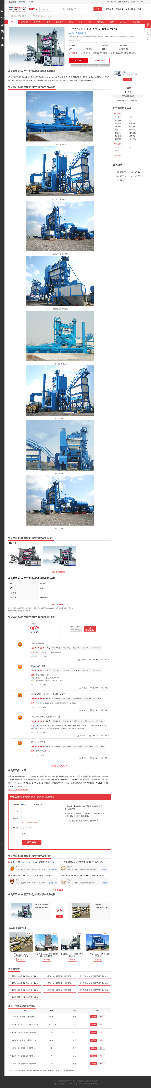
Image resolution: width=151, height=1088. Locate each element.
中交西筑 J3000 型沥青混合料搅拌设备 (23, 1064)
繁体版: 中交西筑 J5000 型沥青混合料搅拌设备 (59, 1070)
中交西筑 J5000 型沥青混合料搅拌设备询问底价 (60, 990)
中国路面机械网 (17, 9)
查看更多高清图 (58, 572)
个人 (23, 804)
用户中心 (32, 2)
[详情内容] (52, 869)
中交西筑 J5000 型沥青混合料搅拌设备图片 (94, 983)
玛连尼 (117, 148)
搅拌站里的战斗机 (38, 742)
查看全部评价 (76, 630)
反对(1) (95, 710)
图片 (80, 22)
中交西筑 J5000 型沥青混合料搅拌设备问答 (94, 990)
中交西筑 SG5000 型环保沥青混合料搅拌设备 (46, 955)
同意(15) (83, 736)
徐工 (131, 117)
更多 (139, 9)
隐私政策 (95, 1081)
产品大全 (109, 9)
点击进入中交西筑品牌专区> (18, 790)
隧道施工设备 (121, 176)
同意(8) (83, 659)
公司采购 (38, 804)
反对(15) (95, 659)
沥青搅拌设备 (23, 16)
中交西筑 (128, 92)
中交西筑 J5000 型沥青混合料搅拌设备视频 (25, 990)
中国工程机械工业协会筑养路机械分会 (118, 2)
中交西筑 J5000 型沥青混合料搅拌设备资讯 (60, 983)
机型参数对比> (86, 53)
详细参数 (74, 53)
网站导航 (22, 2)
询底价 (93, 1017)
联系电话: (16, 818)
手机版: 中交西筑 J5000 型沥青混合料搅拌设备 (26, 1070)
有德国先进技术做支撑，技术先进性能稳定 (48, 694)
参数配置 (24, 22)
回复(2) (106, 758)
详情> (45, 656)
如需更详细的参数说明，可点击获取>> (19, 611)
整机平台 (33, 9)
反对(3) (95, 688)
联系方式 (80, 1081)
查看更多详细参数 (58, 604)
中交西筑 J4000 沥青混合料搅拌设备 (22, 1048)
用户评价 (37, 22)
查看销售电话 (100, 60)
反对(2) (95, 758)
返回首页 (13, 2)
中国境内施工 (60, 419)
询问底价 (100, 22)
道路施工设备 (136, 172)
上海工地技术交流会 (60, 364)
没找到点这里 (148, 32)
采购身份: (16, 804)
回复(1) (106, 659)
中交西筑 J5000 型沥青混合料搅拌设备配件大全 (25, 997)
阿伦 (116, 130)
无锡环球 (118, 139)
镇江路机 (132, 126)
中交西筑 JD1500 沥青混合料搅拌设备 (72, 955)
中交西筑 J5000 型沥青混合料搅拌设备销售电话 (25, 983)
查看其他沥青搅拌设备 (101, 53)
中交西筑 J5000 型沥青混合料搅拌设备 (23, 1032)
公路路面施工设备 (122, 172)
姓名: (17, 811)
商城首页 (136, 22)
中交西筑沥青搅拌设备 (37, 16)
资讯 (71, 22)
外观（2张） (13, 543)
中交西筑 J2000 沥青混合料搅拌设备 (22, 1056)
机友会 (133, 2)
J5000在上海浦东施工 (60, 144)
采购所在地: (15, 828)
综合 (13, 22)
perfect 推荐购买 (37, 643)
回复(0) (106, 688)
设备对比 (148, 25)
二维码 (133, 53)
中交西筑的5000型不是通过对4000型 (45, 717)
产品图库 (119, 9)
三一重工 (118, 117)
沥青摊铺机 (135, 101)
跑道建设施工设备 (122, 180)
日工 (116, 159)
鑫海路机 (132, 133)
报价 (48, 22)
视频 (89, 22)
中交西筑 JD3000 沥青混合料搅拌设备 (97, 955)
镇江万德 (132, 139)
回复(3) (106, 736)
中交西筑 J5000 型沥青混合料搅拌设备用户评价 (60, 976)
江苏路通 (132, 136)
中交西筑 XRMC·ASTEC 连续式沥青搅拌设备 (21, 955)
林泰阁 (117, 151)
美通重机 (118, 136)
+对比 (101, 1017)
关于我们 (73, 1081)
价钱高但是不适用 (38, 666)
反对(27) (95, 736)
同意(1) (84, 710)
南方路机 (132, 123)
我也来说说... (90, 630)
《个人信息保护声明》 (91, 821)
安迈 (131, 148)
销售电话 (59, 22)
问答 (112, 22)
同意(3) (84, 688)
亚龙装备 (118, 133)
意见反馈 (88, 1081)
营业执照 (94, 1084)
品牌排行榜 (130, 9)
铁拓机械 (118, 126)
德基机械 (118, 120)
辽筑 (131, 120)
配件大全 (123, 22)
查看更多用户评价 (58, 766)
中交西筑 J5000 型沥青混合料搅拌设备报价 (94, 976)
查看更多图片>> (57, 64)
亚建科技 (132, 130)
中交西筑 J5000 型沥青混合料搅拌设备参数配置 (25, 976)
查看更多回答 (58, 890)
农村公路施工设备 (137, 176)
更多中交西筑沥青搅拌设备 (120, 53)
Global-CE (140, 2)
